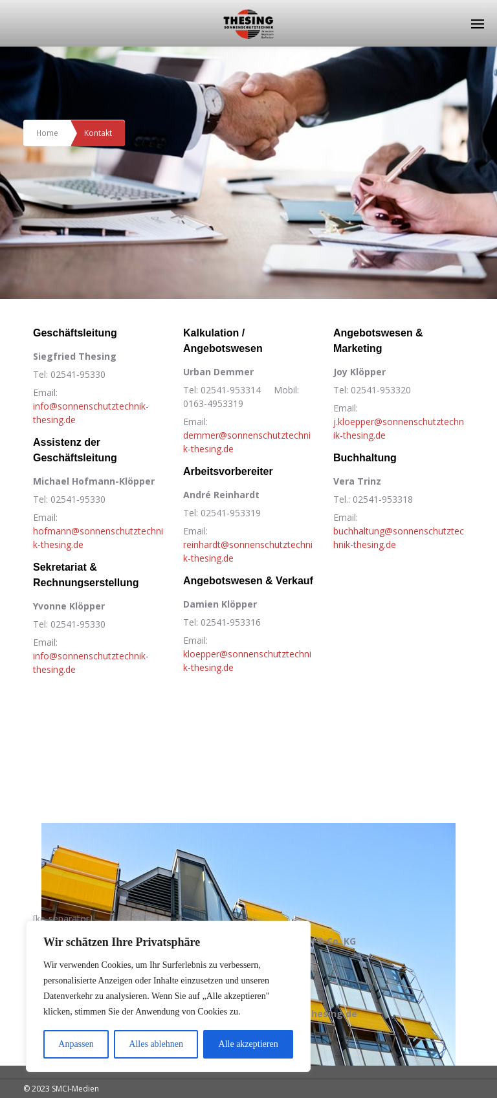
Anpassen (75, 1044)
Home (47, 132)
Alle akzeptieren (248, 1044)
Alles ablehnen (156, 1044)
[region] (168, 996)
